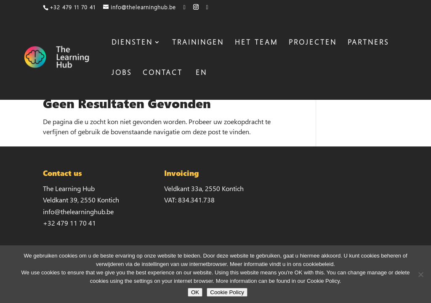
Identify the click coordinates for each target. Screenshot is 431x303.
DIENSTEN (132, 43)
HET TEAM (256, 43)
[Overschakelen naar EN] (200, 84)
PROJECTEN (313, 43)
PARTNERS (368, 43)
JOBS (122, 73)
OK (195, 292)
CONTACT (163, 73)
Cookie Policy (227, 292)
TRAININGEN (198, 43)
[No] (420, 274)
